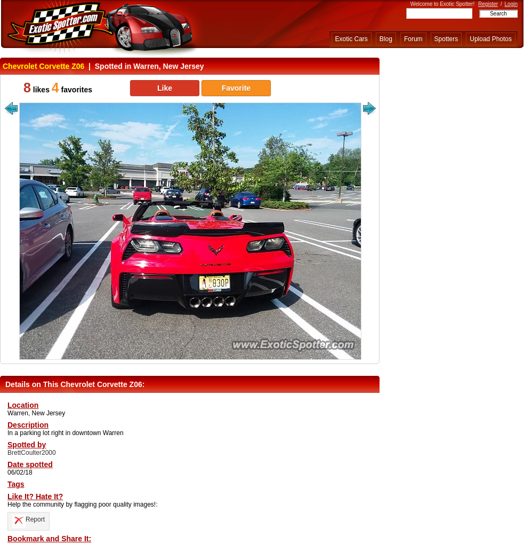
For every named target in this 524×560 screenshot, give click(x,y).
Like (164, 88)
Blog (386, 39)
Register (488, 4)
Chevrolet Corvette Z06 (43, 66)
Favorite (236, 88)
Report (28, 519)
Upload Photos (491, 39)
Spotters (446, 39)
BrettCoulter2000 (31, 452)
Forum (413, 39)
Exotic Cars (351, 39)
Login (511, 4)
